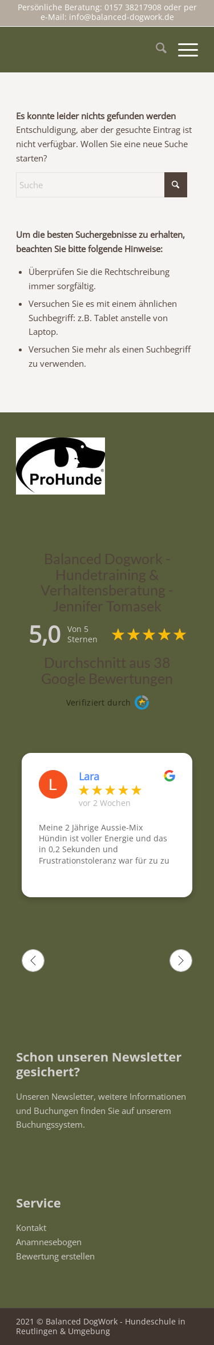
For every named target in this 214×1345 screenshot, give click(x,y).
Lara (89, 776)
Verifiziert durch (98, 702)
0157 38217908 (134, 7)
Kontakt (31, 1227)
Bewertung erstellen (55, 1256)
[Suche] (155, 49)
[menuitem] (155, 49)
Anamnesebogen (49, 1241)
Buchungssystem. (50, 1124)
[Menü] (182, 49)
